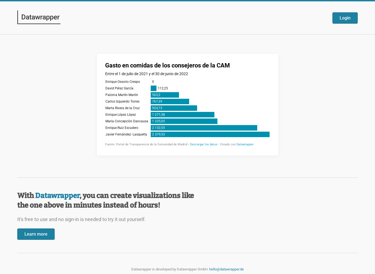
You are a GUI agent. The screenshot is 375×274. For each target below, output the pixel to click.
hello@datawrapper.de (226, 269)
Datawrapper (57, 195)
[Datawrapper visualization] (187, 104)
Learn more (35, 234)
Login (345, 18)
